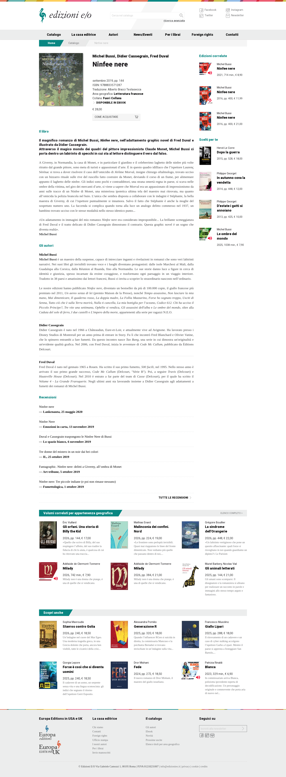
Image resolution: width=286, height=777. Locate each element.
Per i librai (172, 34)
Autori (113, 34)
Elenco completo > (232, 513)
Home (51, 43)
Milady (68, 568)
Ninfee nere (226, 68)
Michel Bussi (103, 56)
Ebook (149, 731)
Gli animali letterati (220, 568)
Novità (149, 735)
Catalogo (54, 34)
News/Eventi (143, 34)
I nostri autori (99, 744)
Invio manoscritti (101, 752)
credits (203, 766)
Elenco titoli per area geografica (162, 744)
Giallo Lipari (214, 626)
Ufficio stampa (100, 740)
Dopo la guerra (228, 152)
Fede (137, 667)
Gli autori (151, 727)
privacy (186, 766)
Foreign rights (202, 34)
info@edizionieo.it (170, 766)
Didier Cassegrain (132, 56)
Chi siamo (97, 727)
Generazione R (145, 626)
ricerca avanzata (174, 20)
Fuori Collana (112, 98)
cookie (195, 766)
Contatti (232, 34)
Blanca (210, 667)
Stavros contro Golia (79, 626)
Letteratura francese (128, 94)
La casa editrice (84, 34)
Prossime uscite (154, 740)
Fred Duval (159, 56)
